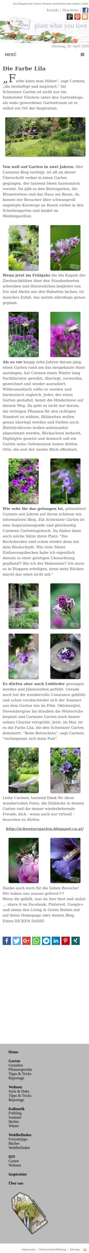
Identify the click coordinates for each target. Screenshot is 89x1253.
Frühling (15, 1113)
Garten (14, 1161)
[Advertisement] (44, 993)
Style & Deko (19, 1091)
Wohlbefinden (19, 1148)
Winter (14, 1126)
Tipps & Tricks (20, 1074)
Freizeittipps (18, 1139)
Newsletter (70, 10)
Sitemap (75, 1249)
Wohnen (15, 1165)
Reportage (16, 1078)
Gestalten (16, 1065)
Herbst (14, 1122)
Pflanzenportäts (20, 1069)
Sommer (15, 1117)
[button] (7, 941)
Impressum (28, 1249)
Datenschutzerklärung (52, 1249)
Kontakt (53, 10)
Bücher (14, 1143)
